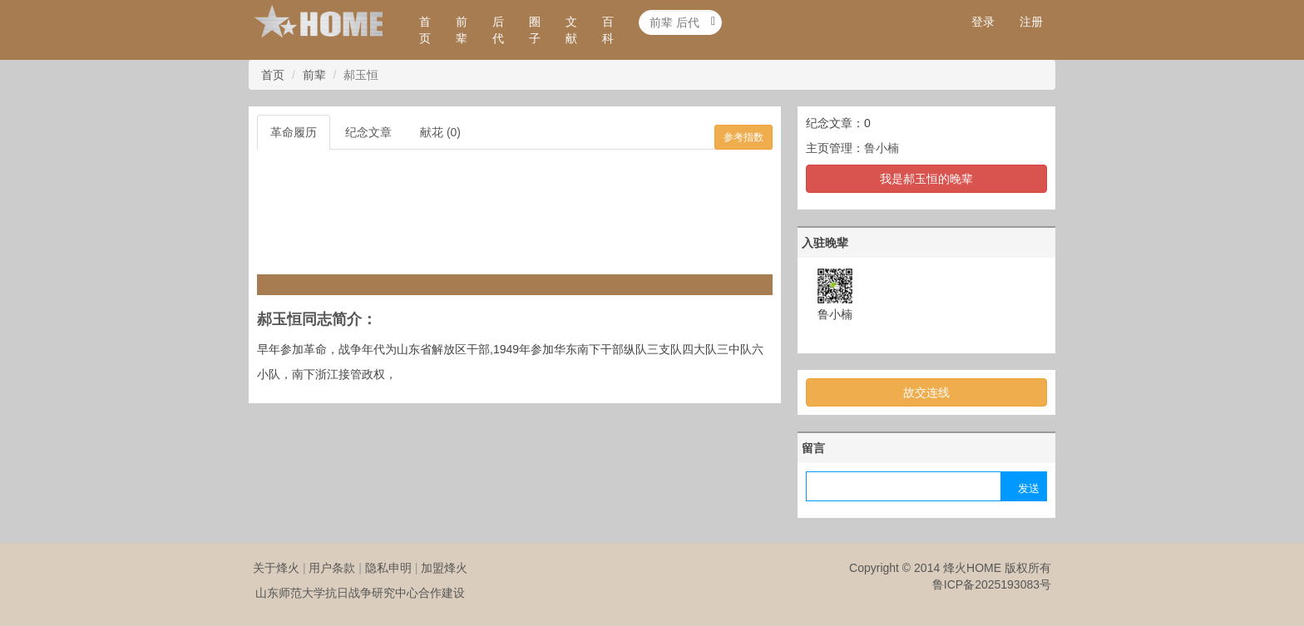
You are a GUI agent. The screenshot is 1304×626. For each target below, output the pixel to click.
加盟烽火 (444, 567)
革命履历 (293, 132)
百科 (608, 30)
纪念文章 (368, 132)
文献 (571, 30)
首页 (425, 30)
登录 (983, 21)
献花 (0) (440, 132)
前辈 (461, 30)
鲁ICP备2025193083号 (991, 584)
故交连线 (926, 392)
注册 (1031, 21)
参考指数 (743, 137)
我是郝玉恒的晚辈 (926, 178)
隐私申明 (388, 567)
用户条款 (332, 567)
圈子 (535, 30)
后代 (498, 30)
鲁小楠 (881, 148)
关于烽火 (276, 567)
